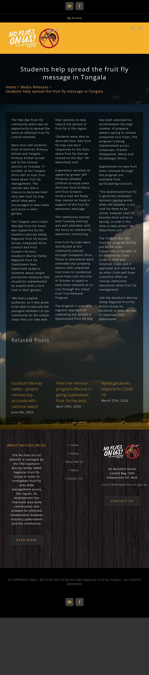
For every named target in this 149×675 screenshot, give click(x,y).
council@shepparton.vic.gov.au (124, 484)
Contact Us (75, 478)
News (75, 470)
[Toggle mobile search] (133, 28)
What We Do (75, 462)
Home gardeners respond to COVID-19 (117, 389)
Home (74, 445)
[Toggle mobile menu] (141, 28)
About (74, 453)
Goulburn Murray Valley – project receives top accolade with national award (26, 395)
